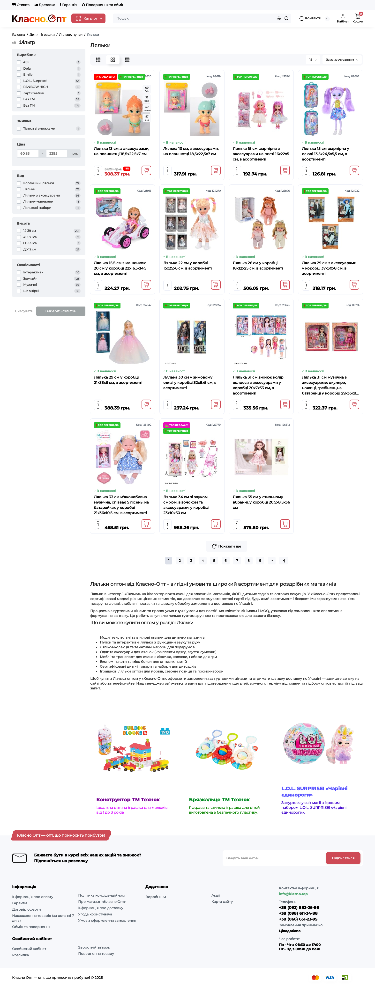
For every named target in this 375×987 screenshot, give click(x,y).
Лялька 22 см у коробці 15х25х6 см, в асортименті (187, 266)
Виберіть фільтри (60, 311)
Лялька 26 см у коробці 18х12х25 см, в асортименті (258, 266)
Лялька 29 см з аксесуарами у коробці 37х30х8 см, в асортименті (329, 268)
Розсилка (20, 955)
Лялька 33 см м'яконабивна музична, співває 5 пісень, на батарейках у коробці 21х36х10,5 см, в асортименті (121, 505)
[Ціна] (28, 153)
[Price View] (127, 59)
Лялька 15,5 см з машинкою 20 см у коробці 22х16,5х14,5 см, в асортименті (120, 268)
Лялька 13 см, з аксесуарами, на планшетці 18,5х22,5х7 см (121, 151)
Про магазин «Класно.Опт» (102, 901)
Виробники (155, 897)
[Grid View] (113, 59)
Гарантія (68, 5)
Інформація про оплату (32, 897)
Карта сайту (222, 901)
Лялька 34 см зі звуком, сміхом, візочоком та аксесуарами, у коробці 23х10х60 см (186, 505)
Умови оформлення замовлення (107, 920)
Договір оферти (26, 909)
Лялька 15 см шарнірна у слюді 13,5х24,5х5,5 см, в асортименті (325, 153)
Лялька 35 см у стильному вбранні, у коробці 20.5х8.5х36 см (261, 502)
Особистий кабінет (29, 949)
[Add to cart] (146, 170)
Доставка (44, 5)
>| (283, 560)
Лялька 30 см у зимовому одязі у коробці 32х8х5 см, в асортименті (189, 382)
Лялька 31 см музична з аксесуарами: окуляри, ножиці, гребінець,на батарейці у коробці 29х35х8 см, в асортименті (329, 385)
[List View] (98, 59)
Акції (215, 895)
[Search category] (279, 18)
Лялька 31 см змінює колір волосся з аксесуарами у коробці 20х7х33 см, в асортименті (258, 385)
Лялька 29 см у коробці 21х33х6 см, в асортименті (118, 380)
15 (312, 59)
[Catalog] (88, 18)
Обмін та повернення (31, 927)
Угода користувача (95, 914)
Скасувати (24, 311)
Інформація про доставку (100, 908)
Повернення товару (96, 953)
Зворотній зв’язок (94, 947)
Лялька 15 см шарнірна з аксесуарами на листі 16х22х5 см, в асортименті (261, 153)
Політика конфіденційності (102, 895)
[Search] (286, 18)
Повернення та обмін (103, 5)
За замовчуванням (342, 59)
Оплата (21, 5)
